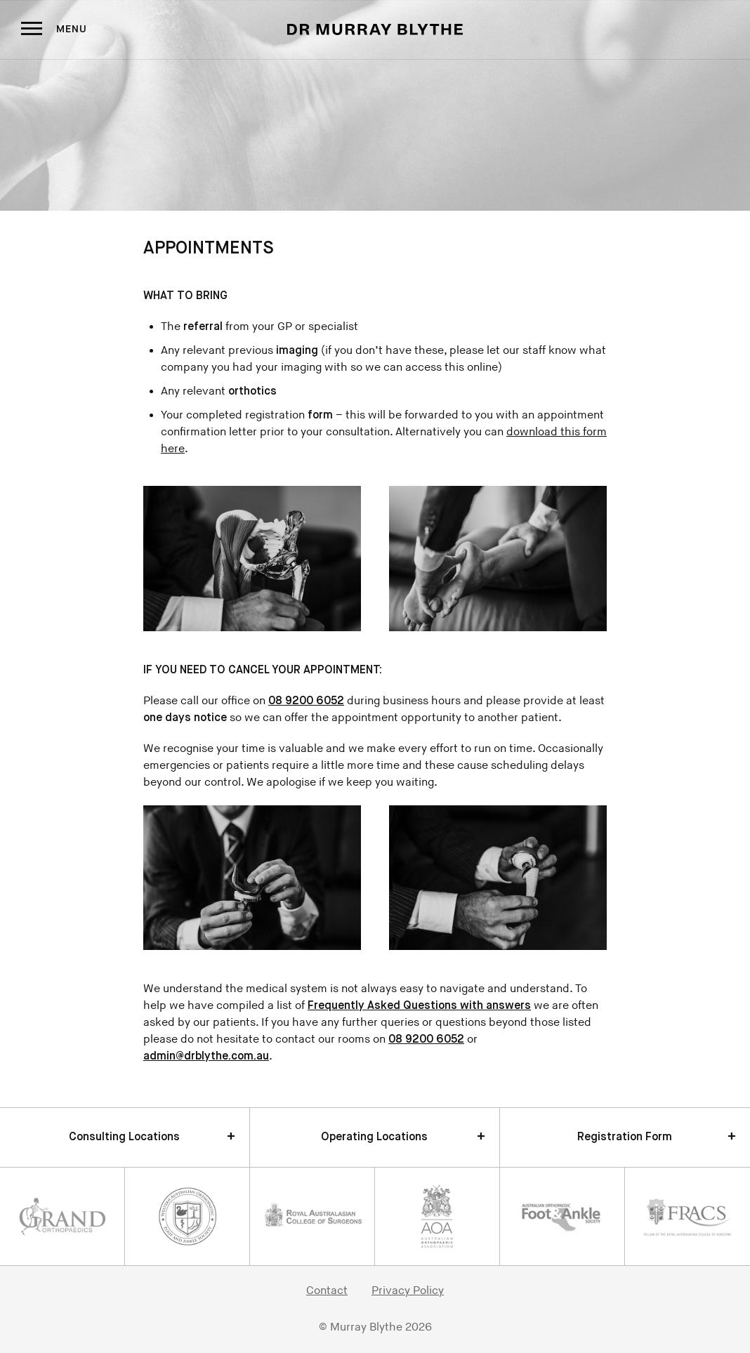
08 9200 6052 (306, 701)
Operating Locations (374, 1137)
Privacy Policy (407, 1291)
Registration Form (624, 1137)
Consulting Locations (124, 1137)
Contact (327, 1291)
